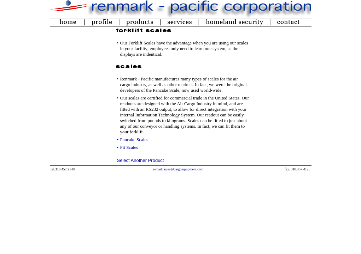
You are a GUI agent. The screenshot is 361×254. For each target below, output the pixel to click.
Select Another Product (140, 160)
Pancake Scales (134, 139)
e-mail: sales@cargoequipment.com (178, 169)
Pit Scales (129, 147)
